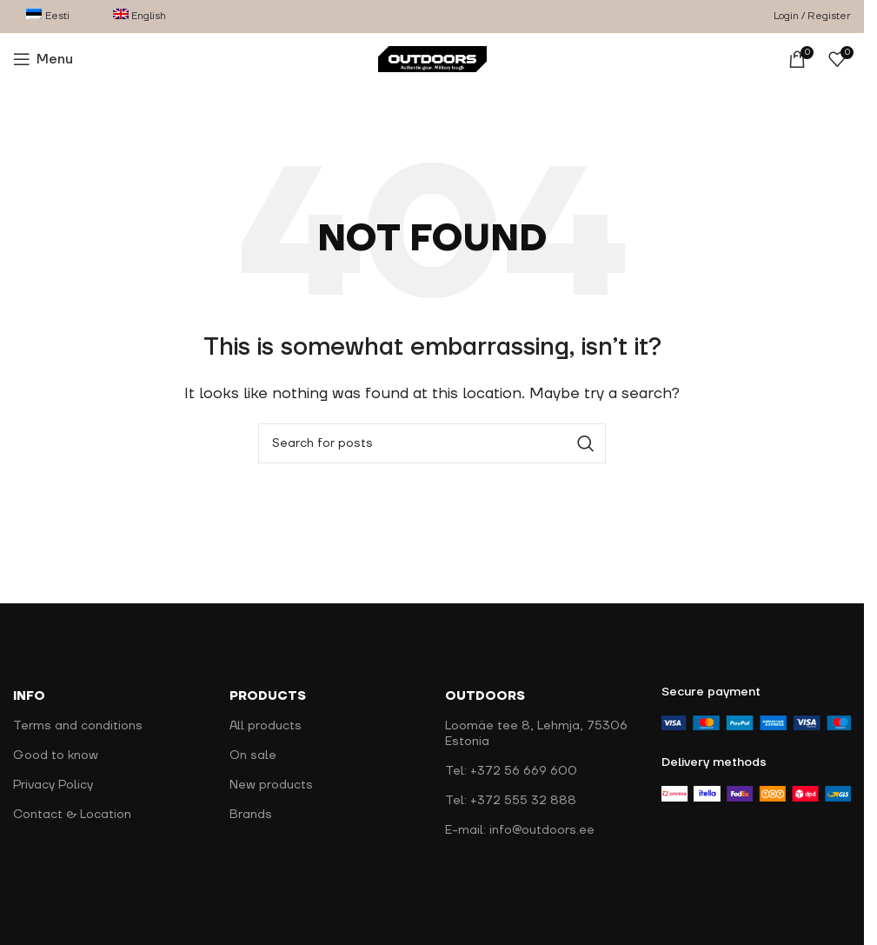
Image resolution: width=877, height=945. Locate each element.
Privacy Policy (53, 785)
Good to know (55, 755)
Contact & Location (72, 814)
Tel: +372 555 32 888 (510, 801)
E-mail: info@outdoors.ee (520, 830)
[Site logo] (432, 58)
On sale (252, 755)
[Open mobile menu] (43, 59)
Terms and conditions (78, 726)
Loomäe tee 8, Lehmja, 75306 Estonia (536, 733)
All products (265, 726)
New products (271, 785)
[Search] (432, 443)
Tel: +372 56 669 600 (511, 771)
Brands (250, 814)
